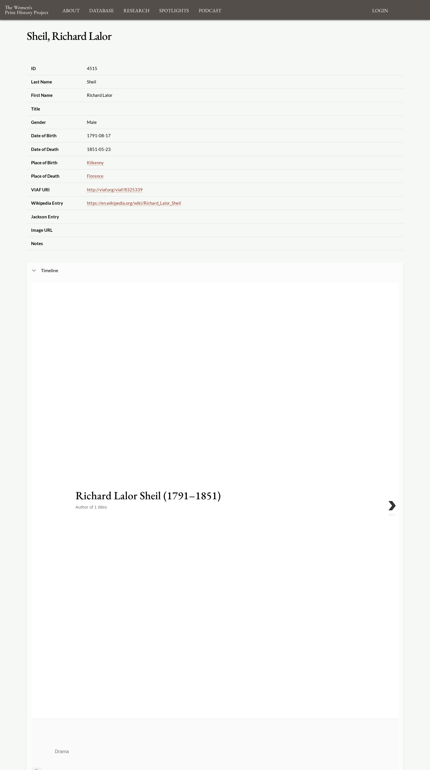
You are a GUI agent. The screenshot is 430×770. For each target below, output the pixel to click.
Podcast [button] (210, 9)
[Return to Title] (37, 425)
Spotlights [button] (174, 9)
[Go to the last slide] (37, 416)
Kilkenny (95, 162)
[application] (215, 463)
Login (380, 9)
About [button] (71, 9)
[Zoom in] (37, 399)
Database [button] (101, 9)
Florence (95, 176)
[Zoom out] (37, 408)
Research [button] (136, 9)
